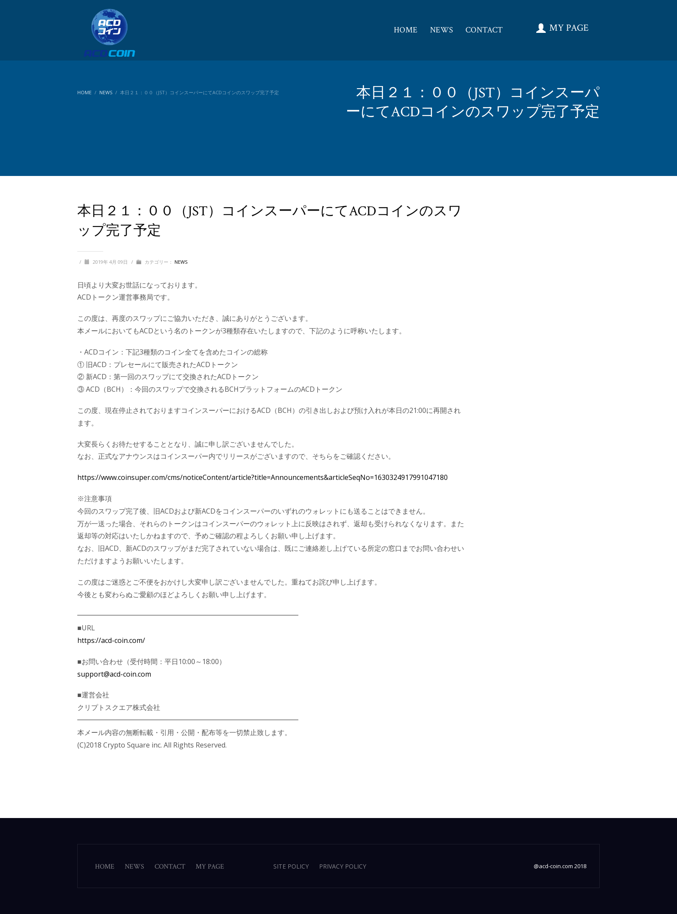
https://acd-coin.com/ (111, 640)
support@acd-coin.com (114, 674)
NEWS (105, 92)
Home (84, 92)
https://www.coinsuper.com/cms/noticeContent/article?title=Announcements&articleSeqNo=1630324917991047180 (262, 477)
